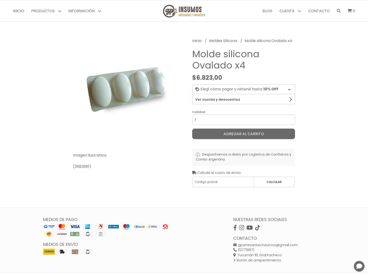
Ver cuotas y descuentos (217, 99)
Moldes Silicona (223, 40)
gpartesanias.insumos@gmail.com (265, 245)
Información (84, 11)
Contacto (319, 11)
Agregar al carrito (243, 134)
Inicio (18, 11)
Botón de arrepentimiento (257, 260)
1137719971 (243, 250)
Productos (46, 11)
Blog (267, 11)
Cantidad (198, 112)
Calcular (274, 182)
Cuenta (290, 11)
